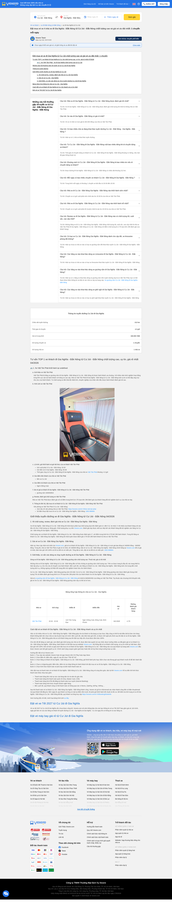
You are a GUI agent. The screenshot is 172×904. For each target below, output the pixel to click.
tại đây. (66, 698)
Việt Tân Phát (92, 472)
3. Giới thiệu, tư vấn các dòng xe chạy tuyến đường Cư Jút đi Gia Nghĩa (61, 81)
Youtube (64, 854)
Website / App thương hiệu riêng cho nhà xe (127, 841)
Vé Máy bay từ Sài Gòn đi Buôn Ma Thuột (99, 807)
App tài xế (118, 837)
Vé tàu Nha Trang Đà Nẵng (68, 799)
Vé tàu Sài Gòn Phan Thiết (68, 788)
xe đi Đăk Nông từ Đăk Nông (50, 25)
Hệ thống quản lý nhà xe (124, 826)
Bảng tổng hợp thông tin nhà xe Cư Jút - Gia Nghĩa (50, 84)
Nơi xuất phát (41, 16)
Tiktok (64, 851)
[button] (100, 101)
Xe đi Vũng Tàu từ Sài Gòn (39, 788)
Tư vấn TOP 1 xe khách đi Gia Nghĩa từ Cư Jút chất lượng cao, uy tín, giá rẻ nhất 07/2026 (63, 59)
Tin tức (61, 834)
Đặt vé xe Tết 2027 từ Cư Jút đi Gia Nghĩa (47, 90)
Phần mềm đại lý (121, 857)
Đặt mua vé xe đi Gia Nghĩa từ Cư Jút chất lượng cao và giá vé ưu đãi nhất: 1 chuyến (70, 56)
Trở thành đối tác (123, 4)
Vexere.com (78, 528)
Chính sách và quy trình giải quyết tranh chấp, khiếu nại (98, 842)
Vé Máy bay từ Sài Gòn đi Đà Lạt (98, 799)
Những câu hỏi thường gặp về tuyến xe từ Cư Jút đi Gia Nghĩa (54, 65)
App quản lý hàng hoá (122, 854)
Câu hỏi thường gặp (94, 846)
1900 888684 (90, 511)
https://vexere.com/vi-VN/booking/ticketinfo (96, 694)
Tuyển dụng (63, 830)
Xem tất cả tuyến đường (86, 809)
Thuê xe (119, 781)
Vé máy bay (92, 781)
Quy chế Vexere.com (94, 830)
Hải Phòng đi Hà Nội (122, 806)
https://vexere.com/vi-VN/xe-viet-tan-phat (82, 509)
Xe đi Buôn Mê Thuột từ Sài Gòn (41, 785)
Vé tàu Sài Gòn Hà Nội (66, 795)
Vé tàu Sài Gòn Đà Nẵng (67, 792)
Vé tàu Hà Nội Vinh (65, 806)
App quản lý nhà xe (121, 833)
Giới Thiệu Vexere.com (66, 827)
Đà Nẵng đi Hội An (121, 799)
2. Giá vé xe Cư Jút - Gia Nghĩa (47, 78)
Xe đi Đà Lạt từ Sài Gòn (38, 795)
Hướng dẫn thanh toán (94, 827)
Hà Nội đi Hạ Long (121, 788)
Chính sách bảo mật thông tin (97, 834)
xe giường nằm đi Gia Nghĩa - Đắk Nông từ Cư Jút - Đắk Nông (56, 578)
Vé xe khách (34, 25)
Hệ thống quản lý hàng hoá (125, 847)
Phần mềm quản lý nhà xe (124, 830)
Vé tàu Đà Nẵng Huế (66, 802)
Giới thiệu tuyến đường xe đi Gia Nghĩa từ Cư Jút (49, 72)
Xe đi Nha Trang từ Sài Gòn (39, 792)
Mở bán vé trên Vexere (106, 4)
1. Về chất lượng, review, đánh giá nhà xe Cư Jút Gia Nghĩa (57, 75)
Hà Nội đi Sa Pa (120, 792)
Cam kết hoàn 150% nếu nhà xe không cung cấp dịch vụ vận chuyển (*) (34, 4)
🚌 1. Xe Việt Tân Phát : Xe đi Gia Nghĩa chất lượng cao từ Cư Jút (59, 62)
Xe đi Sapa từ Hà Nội (37, 799)
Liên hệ (61, 837)
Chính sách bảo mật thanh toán (97, 837)
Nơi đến (66, 16)
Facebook (65, 847)
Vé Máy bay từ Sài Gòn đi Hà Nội (98, 792)
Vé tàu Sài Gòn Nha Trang (68, 785)
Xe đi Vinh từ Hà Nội (37, 806)
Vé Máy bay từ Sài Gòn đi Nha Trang (99, 788)
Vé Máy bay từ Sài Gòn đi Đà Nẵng (99, 795)
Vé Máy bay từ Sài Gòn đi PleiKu (98, 802)
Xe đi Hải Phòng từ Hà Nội (39, 802)
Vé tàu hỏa (64, 781)
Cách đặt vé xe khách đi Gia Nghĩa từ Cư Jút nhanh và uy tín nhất (55, 87)
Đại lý (117, 862)
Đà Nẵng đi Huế (120, 802)
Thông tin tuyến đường (40, 69)
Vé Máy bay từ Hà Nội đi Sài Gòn (98, 785)
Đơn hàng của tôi (90, 4)
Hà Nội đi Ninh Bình (122, 785)
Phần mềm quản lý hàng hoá (125, 850)
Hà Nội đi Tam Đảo (121, 795)
